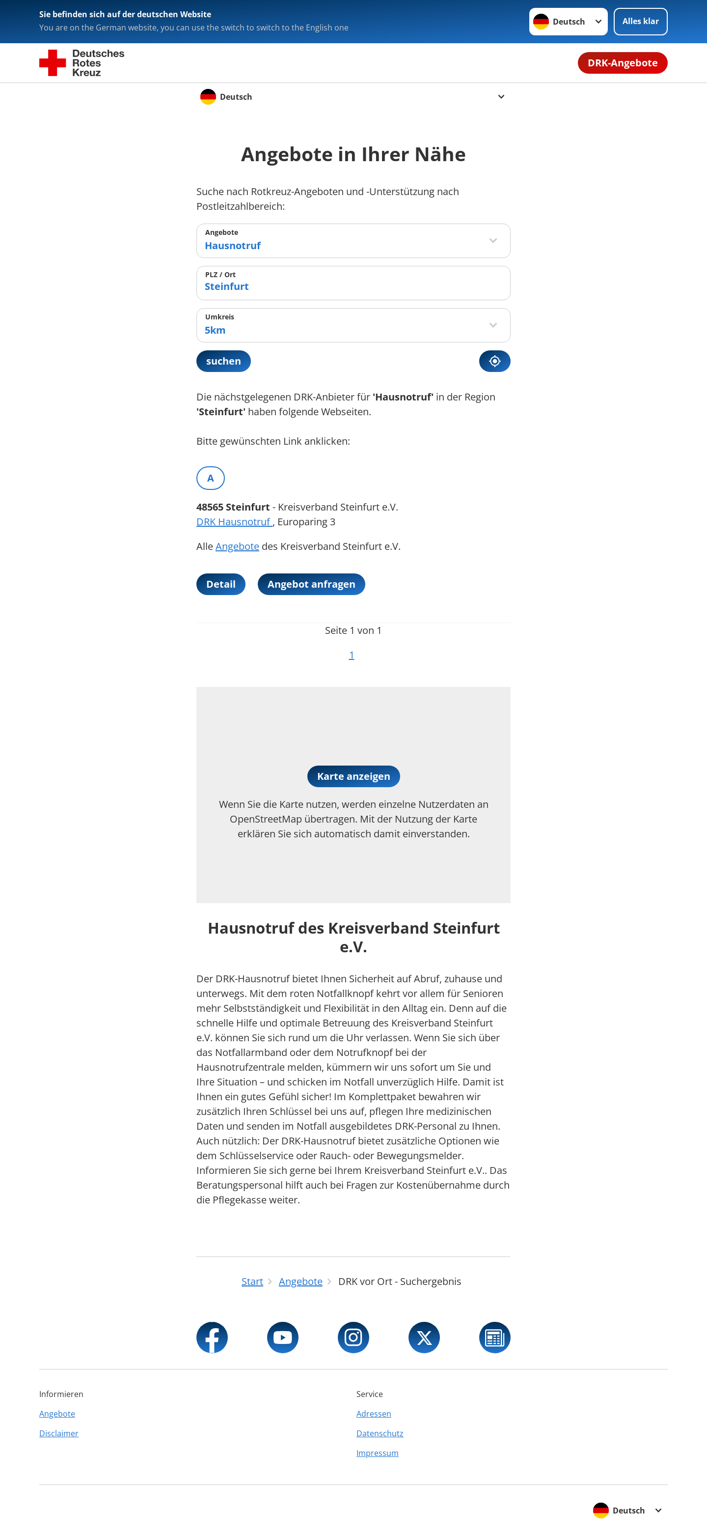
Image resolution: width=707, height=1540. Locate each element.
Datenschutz (380, 1433)
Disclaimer (59, 1433)
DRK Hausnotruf (234, 521)
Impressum (377, 1453)
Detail (221, 584)
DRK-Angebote (623, 62)
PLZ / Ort (220, 274)
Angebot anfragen (311, 584)
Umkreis (219, 316)
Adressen (373, 1413)
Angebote (221, 232)
